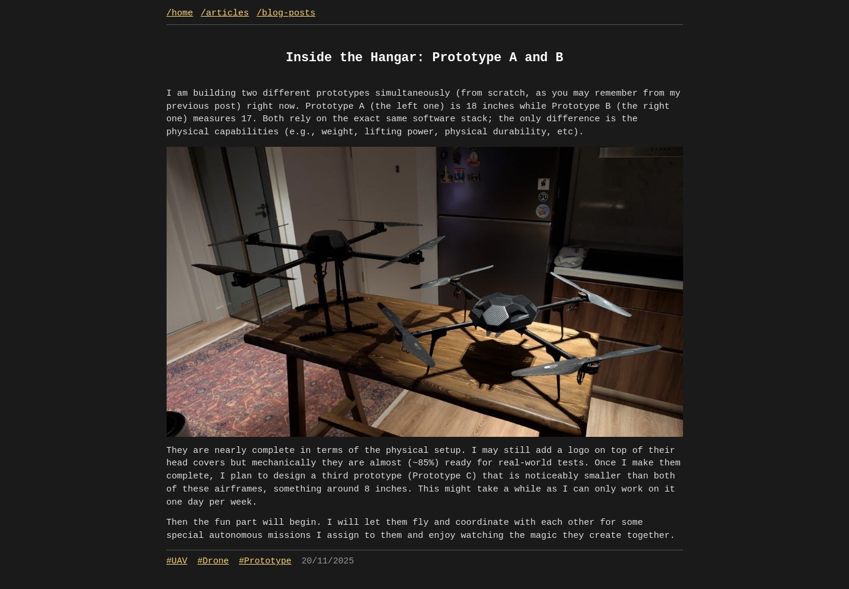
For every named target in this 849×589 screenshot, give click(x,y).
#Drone (213, 561)
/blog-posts (285, 13)
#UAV (177, 561)
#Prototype (265, 561)
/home (180, 13)
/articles (224, 13)
